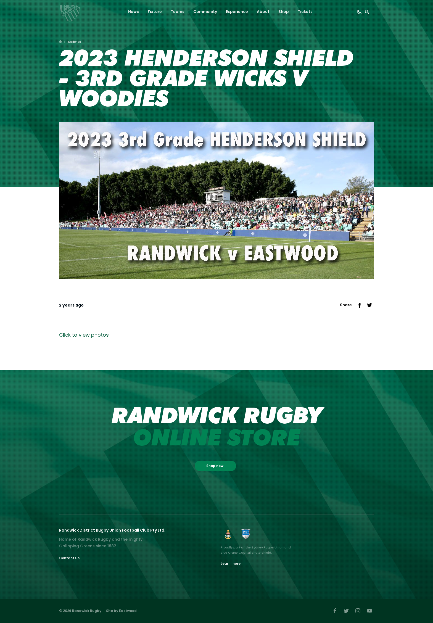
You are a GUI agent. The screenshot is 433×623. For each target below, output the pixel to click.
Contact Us (69, 558)
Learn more (231, 563)
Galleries (74, 42)
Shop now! (215, 465)
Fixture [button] (155, 11)
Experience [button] (237, 11)
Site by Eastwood (121, 610)
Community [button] (205, 11)
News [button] (133, 11)
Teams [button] (177, 11)
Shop (283, 11)
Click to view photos (84, 334)
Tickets (305, 11)
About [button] (263, 11)
